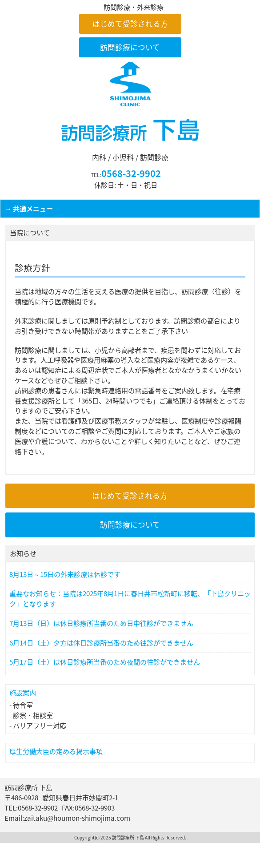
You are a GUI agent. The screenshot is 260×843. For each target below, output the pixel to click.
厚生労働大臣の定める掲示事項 (56, 751)
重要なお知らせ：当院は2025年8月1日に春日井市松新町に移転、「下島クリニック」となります (130, 599)
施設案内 (22, 692)
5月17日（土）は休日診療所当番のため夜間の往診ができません (104, 662)
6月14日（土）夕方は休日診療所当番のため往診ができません (101, 643)
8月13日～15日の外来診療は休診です (64, 574)
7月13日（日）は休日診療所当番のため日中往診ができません (101, 623)
